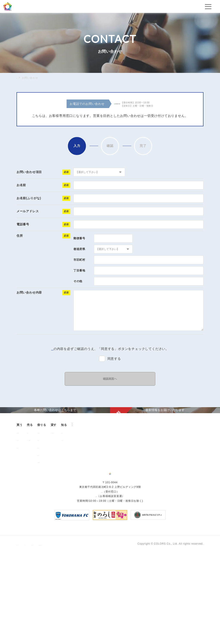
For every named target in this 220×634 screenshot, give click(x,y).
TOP (19, 77)
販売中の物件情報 (30, 494)
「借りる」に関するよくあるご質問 (94, 524)
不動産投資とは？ (30, 509)
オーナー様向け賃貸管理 (132, 494)
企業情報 (183, 486)
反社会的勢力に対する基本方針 (123, 621)
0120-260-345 (122, 104)
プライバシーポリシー (30, 621)
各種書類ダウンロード (96, 509)
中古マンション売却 (60, 501)
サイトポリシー (59, 621)
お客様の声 (161, 494)
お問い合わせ (187, 501)
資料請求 (183, 508)
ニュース (183, 493)
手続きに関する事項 (86, 621)
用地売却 (53, 494)
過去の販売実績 (28, 501)
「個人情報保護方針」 (52, 349)
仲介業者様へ (90, 501)
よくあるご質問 (163, 501)
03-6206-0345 (102, 569)
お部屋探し (89, 494)
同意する (114, 358)
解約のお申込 (90, 516)
